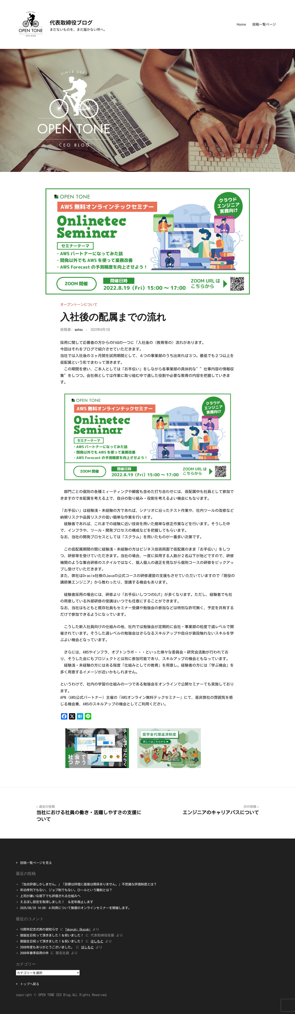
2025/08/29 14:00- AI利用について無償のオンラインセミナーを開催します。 (80, 907)
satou (78, 329)
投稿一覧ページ (264, 24)
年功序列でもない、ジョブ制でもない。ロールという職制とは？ (69, 890)
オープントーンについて (80, 304)
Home (241, 24)
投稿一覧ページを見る (37, 862)
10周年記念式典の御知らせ (40, 929)
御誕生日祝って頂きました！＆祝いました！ (54, 935)
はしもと (101, 941)
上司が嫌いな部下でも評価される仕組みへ (52, 896)
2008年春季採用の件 (35, 953)
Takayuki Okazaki (82, 929)
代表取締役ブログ (78, 21)
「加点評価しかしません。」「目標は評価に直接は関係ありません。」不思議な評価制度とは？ (92, 884)
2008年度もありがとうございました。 (49, 947)
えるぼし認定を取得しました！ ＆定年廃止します (59, 902)
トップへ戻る (30, 983)
